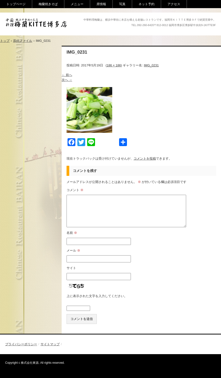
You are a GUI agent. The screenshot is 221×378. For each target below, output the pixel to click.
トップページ (16, 4)
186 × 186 (114, 65)
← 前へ (67, 75)
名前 (72, 233)
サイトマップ (50, 344)
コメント (75, 190)
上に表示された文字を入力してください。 (97, 296)
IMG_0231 (151, 65)
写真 (122, 4)
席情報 (101, 4)
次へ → (67, 80)
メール (73, 250)
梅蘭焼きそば (48, 4)
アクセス (173, 4)
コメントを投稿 (145, 158)
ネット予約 (146, 4)
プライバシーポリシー (21, 344)
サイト (71, 268)
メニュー (77, 4)
